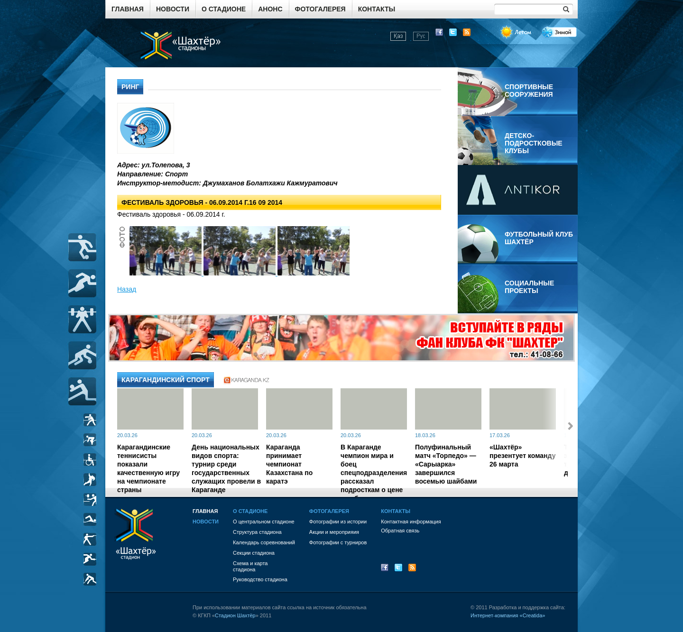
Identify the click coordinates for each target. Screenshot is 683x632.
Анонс (270, 9)
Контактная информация (411, 521)
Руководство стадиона (260, 579)
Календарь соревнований (264, 542)
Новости (172, 9)
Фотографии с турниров (338, 542)
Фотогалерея (320, 9)
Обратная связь (400, 530)
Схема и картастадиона (250, 566)
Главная (127, 9)
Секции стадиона (254, 553)
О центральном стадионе (264, 521)
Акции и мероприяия (334, 532)
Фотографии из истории (338, 521)
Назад (126, 289)
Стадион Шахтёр (235, 615)
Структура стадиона (257, 532)
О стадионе (224, 9)
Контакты (376, 9)
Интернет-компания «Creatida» (508, 615)
